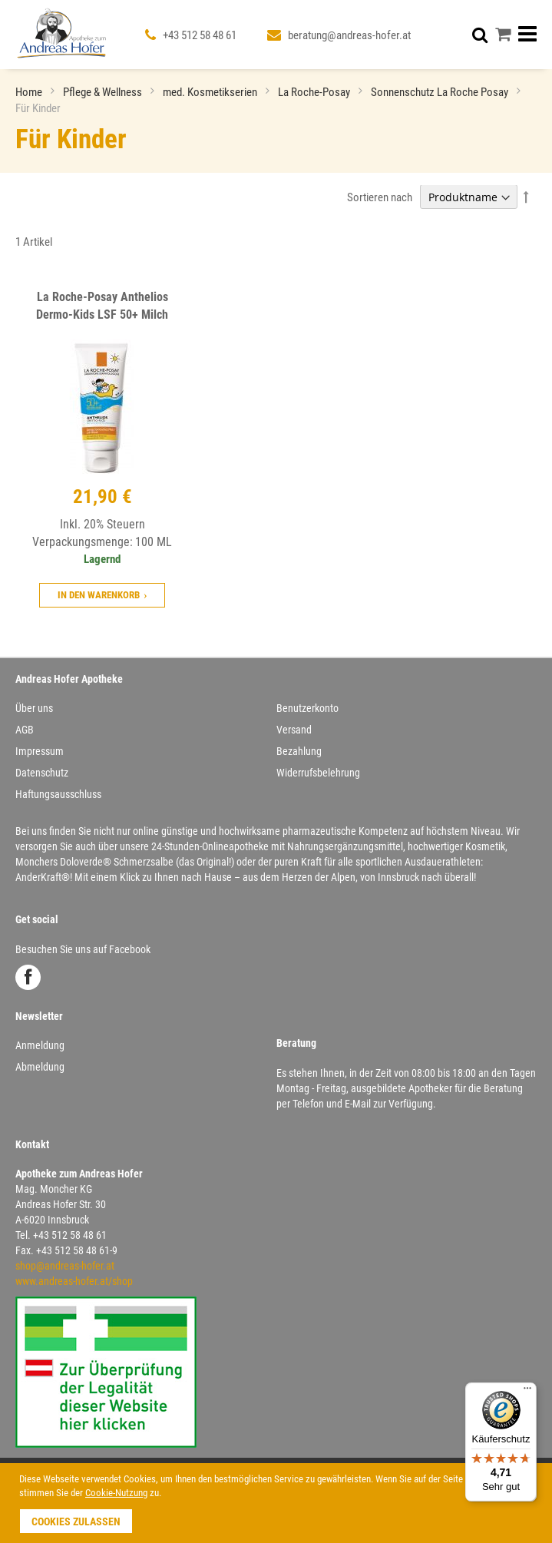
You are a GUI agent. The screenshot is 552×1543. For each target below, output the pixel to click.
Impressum (39, 751)
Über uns (34, 708)
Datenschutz (41, 773)
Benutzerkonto (307, 708)
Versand (294, 729)
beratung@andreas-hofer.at (349, 35)
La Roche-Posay (315, 92)
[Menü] (527, 1391)
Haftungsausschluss (58, 794)
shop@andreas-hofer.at (64, 1266)
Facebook (28, 977)
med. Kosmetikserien (211, 92)
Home (30, 92)
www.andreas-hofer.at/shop (74, 1281)
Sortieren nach (379, 197)
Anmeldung (39, 1045)
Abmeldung (39, 1067)
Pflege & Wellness (103, 92)
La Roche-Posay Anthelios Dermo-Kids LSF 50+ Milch (102, 306)
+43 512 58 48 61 (199, 35)
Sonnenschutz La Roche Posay (441, 92)
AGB (24, 729)
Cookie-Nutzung (116, 1492)
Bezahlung (299, 751)
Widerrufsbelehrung (318, 773)
